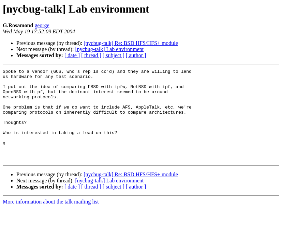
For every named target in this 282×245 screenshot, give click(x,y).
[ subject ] (113, 55)
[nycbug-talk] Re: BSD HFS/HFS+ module (131, 43)
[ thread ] (91, 55)
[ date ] (72, 55)
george (41, 25)
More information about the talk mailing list (51, 220)
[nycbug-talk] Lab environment (109, 49)
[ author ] (136, 55)
